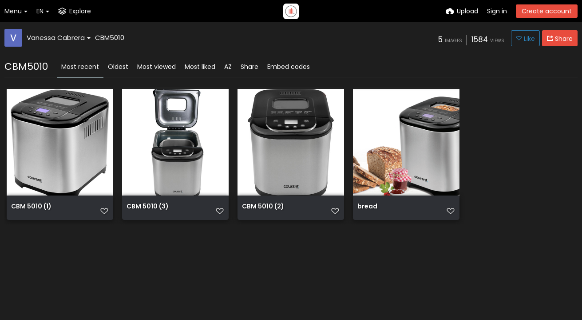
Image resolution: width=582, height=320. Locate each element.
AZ (228, 66)
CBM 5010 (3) (148, 207)
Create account (547, 11)
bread (367, 207)
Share (249, 66)
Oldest (118, 66)
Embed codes (288, 66)
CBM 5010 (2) (263, 207)
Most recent (80, 66)
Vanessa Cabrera (59, 37)
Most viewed (156, 66)
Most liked (200, 66)
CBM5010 (109, 37)
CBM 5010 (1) (31, 207)
